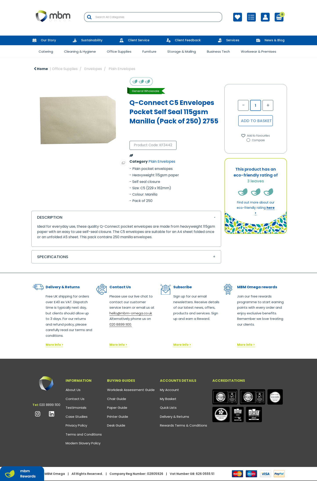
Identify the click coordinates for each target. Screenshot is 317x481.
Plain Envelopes (122, 68)
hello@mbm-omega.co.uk (130, 313)
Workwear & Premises (258, 51)
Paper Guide (117, 407)
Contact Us (75, 398)
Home (41, 68)
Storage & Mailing (181, 51)
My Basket (168, 398)
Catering (46, 51)
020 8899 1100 (49, 405)
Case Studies (77, 416)
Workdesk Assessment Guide (131, 389)
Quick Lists (168, 407)
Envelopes (93, 68)
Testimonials (76, 407)
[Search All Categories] (153, 17)
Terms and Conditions (84, 434)
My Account (169, 389)
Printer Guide (117, 416)
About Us (73, 389)
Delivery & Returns (174, 416)
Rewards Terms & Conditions (183, 425)
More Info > (54, 345)
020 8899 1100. (120, 324)
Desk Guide (116, 425)
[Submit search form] (89, 17)
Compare (256, 140)
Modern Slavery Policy (83, 443)
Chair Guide (116, 398)
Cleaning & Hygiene (80, 51)
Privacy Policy (76, 425)
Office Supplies (119, 51)
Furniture (149, 51)
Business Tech (218, 51)
